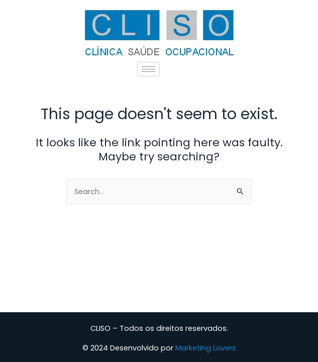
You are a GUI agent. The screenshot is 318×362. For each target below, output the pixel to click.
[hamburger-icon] (148, 69)
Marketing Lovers (205, 348)
